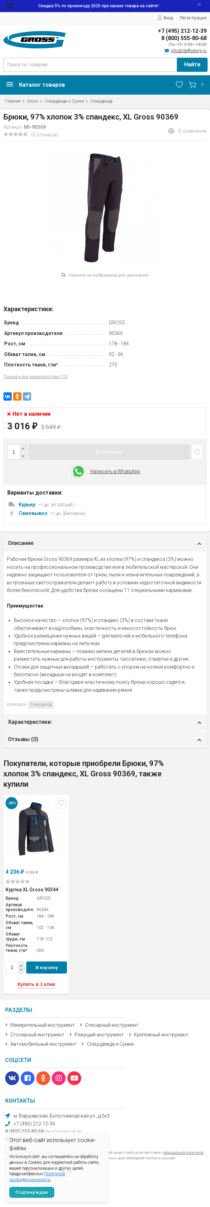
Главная (13, 101)
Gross (32, 101)
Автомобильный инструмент (43, 1044)
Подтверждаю (32, 1192)
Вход (165, 17)
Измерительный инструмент (42, 1025)
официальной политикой (183, 1153)
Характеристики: (30, 722)
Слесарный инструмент (112, 1025)
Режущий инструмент (99, 1034)
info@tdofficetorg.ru (189, 50)
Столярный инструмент (37, 1034)
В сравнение (187, 130)
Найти (192, 64)
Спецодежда (101, 101)
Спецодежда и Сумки (64, 101)
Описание (21, 543)
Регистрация (193, 17)
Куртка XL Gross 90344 (32, 889)
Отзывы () (23, 739)
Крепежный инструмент (161, 1034)
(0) (18, 881)
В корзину (109, 452)
